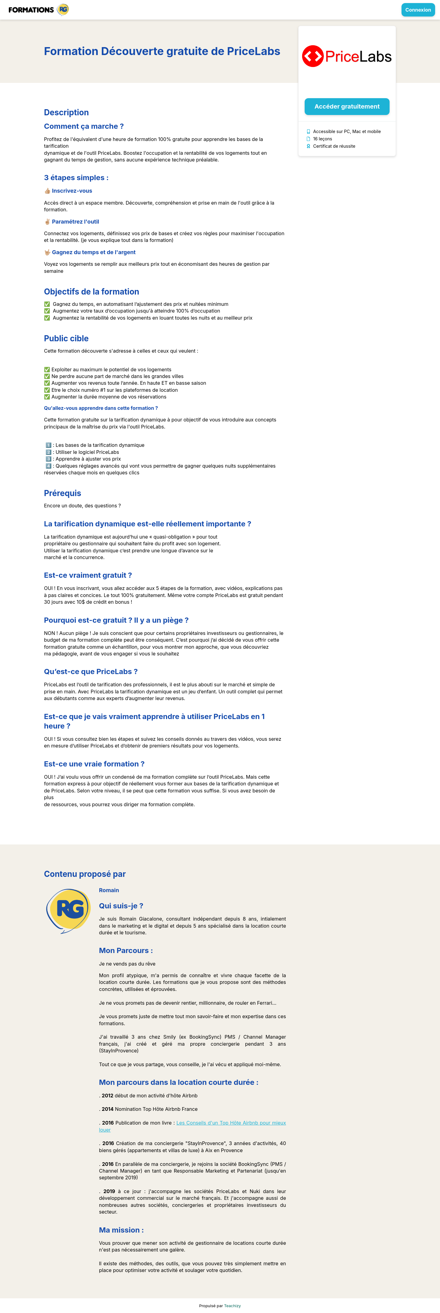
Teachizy (232, 1305)
